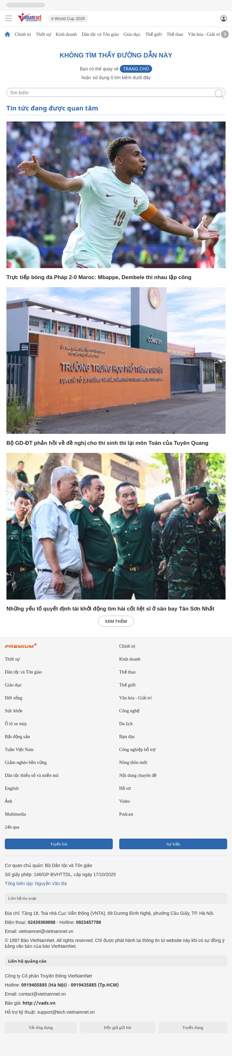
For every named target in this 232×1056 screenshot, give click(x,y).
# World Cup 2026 (68, 18)
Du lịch (126, 723)
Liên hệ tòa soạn (22, 898)
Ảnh (8, 801)
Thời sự (43, 34)
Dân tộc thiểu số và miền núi (32, 775)
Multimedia (15, 814)
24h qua (12, 827)
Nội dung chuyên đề (138, 775)
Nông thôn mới (133, 762)
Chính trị (23, 34)
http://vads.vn (39, 1003)
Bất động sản (17, 736)
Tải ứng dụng (41, 1027)
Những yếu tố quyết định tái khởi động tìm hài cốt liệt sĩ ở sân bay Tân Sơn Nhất (110, 609)
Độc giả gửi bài (117, 1027)
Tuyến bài (58, 844)
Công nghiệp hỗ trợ (137, 749)
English (12, 788)
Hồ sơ (125, 788)
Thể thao (175, 34)
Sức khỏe (14, 710)
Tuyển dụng (192, 1027)
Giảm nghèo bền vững (26, 762)
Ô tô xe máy (16, 723)
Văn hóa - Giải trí (204, 34)
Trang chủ (136, 69)
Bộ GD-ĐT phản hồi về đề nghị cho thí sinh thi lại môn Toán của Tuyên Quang (107, 443)
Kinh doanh (66, 34)
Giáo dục (131, 34)
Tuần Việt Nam (19, 749)
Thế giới (153, 34)
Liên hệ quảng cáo (27, 961)
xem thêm (116, 621)
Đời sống (13, 697)
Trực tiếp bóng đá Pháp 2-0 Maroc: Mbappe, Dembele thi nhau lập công (98, 277)
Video (124, 801)
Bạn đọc (127, 736)
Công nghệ (129, 710)
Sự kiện (173, 844)
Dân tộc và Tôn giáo (100, 34)
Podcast (126, 814)
